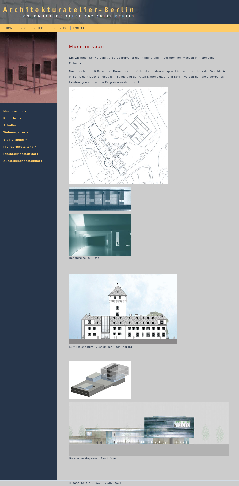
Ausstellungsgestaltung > (23, 160)
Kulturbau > (12, 118)
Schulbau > (12, 125)
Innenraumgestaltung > (21, 153)
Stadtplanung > (15, 139)
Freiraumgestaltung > (19, 146)
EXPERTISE (60, 28)
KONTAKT (79, 28)
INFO (23, 28)
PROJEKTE (39, 28)
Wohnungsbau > (15, 132)
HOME (10, 28)
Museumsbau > (14, 111)
